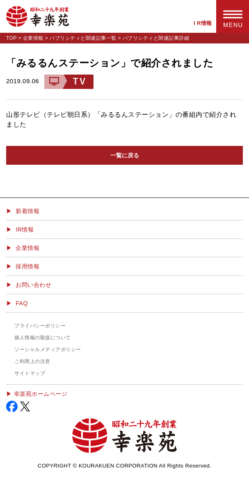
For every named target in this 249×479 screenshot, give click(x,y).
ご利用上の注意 (32, 361)
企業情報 (33, 38)
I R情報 (203, 23)
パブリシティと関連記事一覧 (83, 38)
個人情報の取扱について (42, 338)
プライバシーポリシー (40, 326)
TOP (11, 38)
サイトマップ (29, 373)
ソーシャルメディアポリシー (47, 349)
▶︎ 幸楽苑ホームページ (36, 393)
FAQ (22, 303)
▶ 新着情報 (22, 211)
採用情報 (27, 266)
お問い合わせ (33, 284)
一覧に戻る (124, 155)
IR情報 (25, 229)
